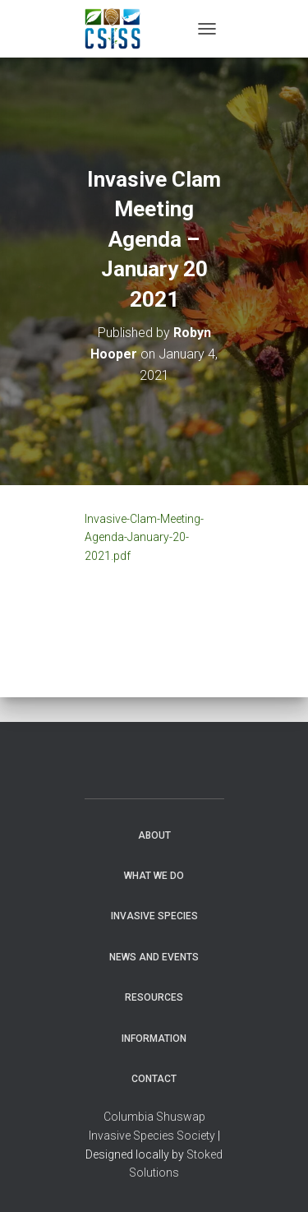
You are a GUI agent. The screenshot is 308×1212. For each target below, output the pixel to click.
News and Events (154, 957)
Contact (154, 1079)
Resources (154, 997)
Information (154, 1038)
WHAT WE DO (154, 875)
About (154, 835)
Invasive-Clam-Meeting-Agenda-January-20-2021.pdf (144, 537)
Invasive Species (154, 916)
